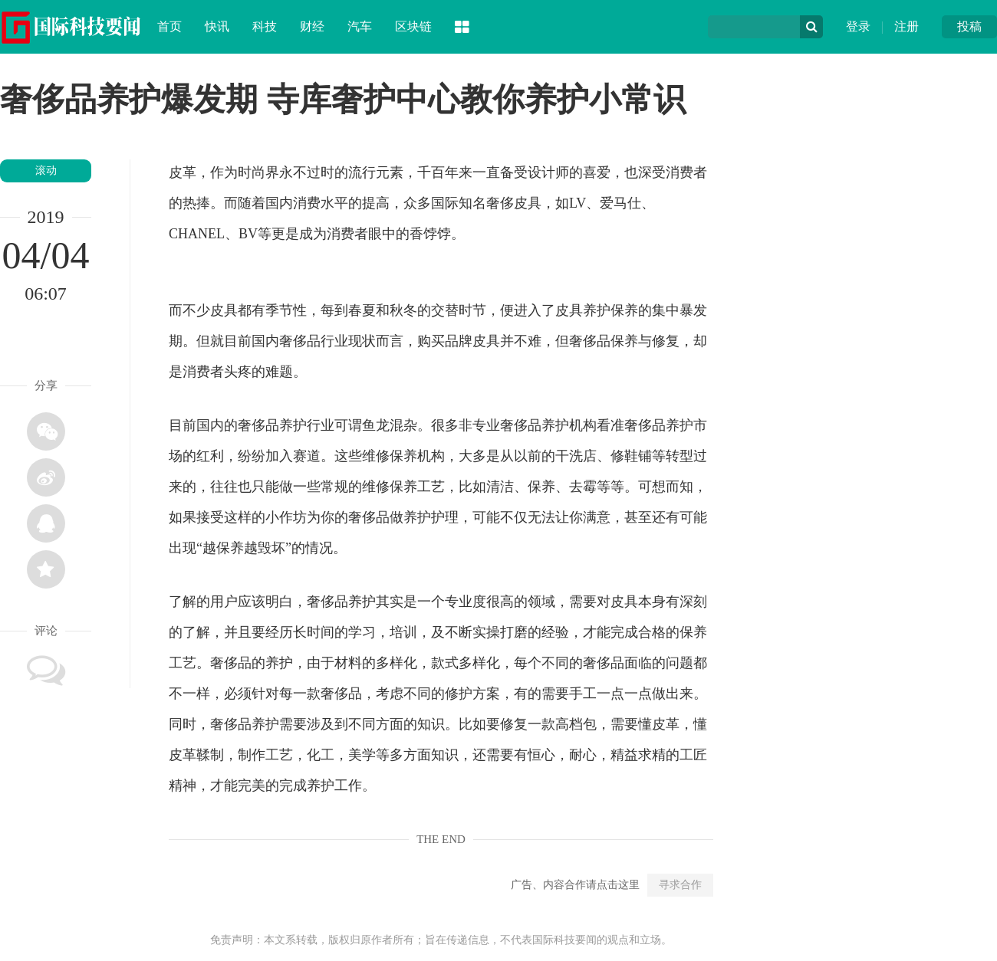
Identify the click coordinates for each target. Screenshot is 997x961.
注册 (906, 26)
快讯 (217, 26)
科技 (264, 26)
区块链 (413, 26)
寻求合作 (680, 884)
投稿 (969, 26)
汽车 (359, 26)
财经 (312, 26)
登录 (858, 26)
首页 (169, 26)
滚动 (46, 170)
